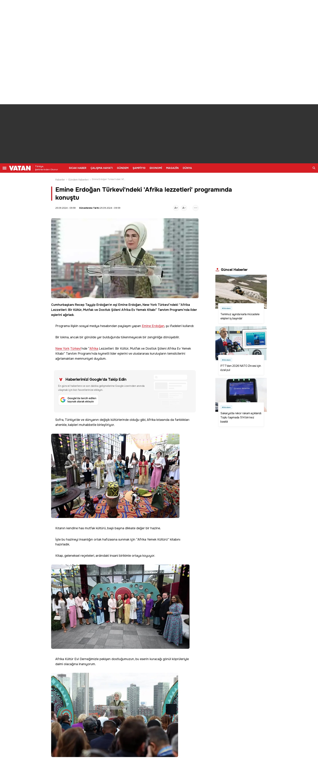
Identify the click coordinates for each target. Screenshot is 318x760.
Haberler (60, 179)
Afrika (185, 305)
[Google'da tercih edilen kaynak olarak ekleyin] (125, 391)
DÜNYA (187, 168)
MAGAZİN (172, 168)
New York (150, 305)
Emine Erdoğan (129, 305)
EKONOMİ (156, 168)
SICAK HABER (77, 168)
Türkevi (163, 305)
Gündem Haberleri (78, 179)
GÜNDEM (122, 168)
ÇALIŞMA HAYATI (102, 168)
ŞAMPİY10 (139, 168)
